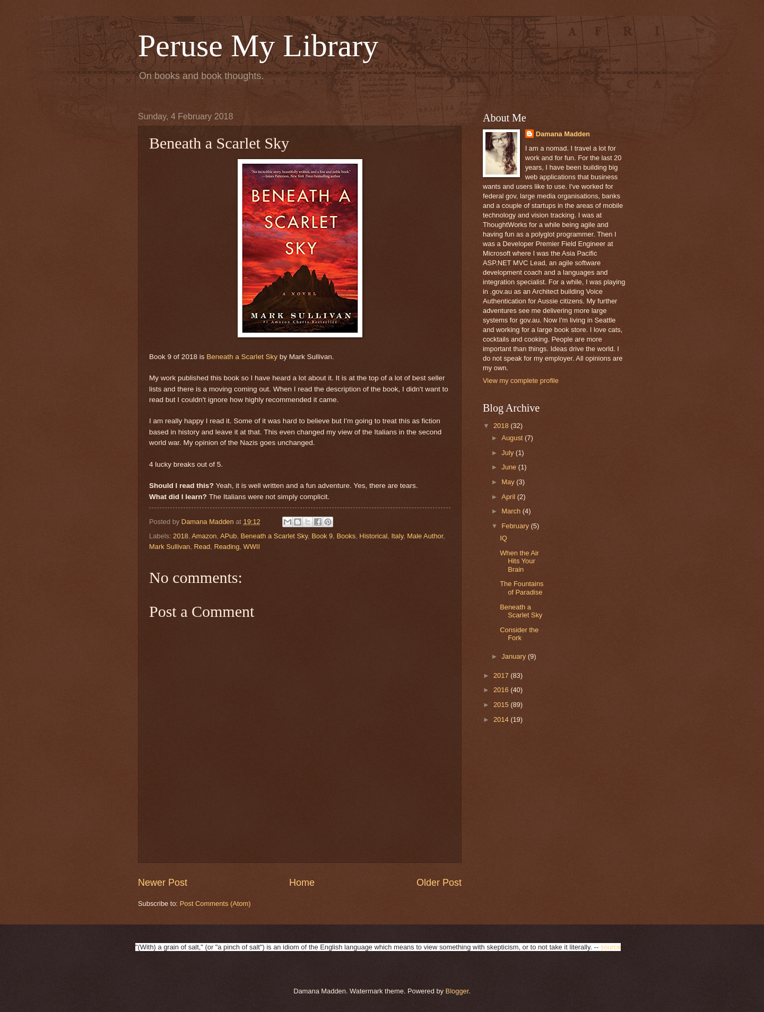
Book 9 (322, 536)
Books (345, 536)
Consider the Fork (519, 634)
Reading (226, 547)
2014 (501, 719)
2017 (501, 675)
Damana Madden (563, 134)
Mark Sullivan (169, 547)
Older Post (439, 882)
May (508, 482)
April (509, 497)
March (511, 511)
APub (228, 536)
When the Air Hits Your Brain (519, 561)
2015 (501, 705)
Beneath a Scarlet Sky (241, 357)
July (508, 453)
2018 (180, 536)
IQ (503, 538)
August (513, 438)
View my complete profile (521, 381)
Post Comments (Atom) (215, 904)
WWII (252, 547)
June (509, 467)
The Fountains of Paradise (521, 588)
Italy (397, 536)
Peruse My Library (258, 45)
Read (202, 547)
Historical (373, 536)
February (516, 526)
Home (302, 882)
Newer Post (162, 882)
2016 (501, 690)
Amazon (204, 536)
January (514, 656)
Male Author (425, 536)
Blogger (457, 991)
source (611, 947)
